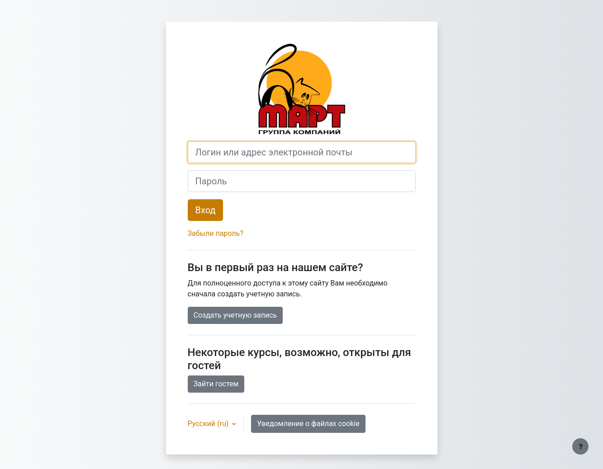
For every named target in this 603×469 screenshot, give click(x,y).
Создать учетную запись (235, 315)
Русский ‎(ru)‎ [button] (209, 423)
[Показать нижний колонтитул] (580, 446)
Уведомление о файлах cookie (308, 423)
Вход (205, 210)
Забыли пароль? (215, 233)
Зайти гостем (216, 384)
